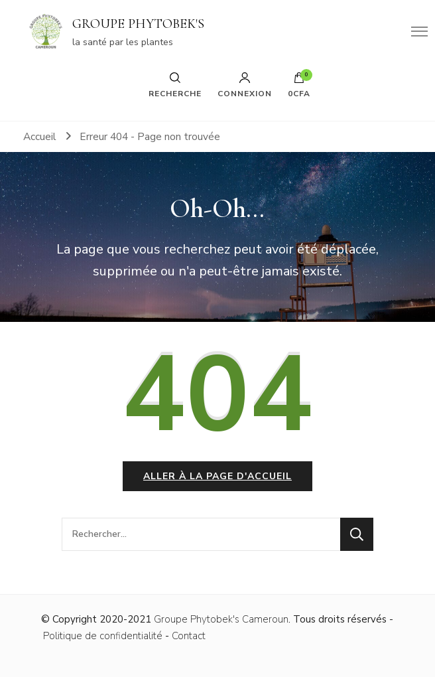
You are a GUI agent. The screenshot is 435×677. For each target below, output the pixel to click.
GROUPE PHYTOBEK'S (138, 24)
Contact (189, 635)
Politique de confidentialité (102, 635)
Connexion (245, 85)
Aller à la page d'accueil (217, 476)
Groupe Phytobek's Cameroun (221, 619)
